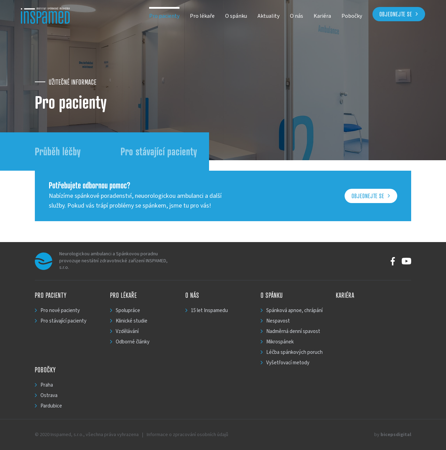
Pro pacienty (164, 16)
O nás (296, 16)
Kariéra (322, 16)
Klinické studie (131, 321)
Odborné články (132, 341)
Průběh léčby (57, 151)
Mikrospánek (280, 341)
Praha (46, 385)
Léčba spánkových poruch (294, 352)
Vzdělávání (127, 331)
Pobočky (351, 16)
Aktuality (268, 16)
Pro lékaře (202, 16)
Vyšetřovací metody (287, 362)
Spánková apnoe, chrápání (294, 310)
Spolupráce (128, 310)
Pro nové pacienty (60, 310)
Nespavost (278, 321)
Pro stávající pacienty (159, 151)
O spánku (236, 16)
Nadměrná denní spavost (293, 331)
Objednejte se (395, 14)
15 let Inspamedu (209, 310)
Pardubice (51, 406)
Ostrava (48, 395)
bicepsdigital (395, 434)
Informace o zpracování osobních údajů (187, 434)
